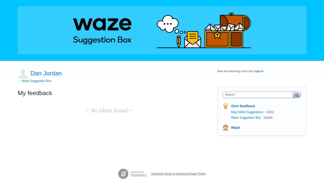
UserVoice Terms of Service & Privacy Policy (178, 173)
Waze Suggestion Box (246, 117)
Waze (235, 127)
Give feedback (243, 106)
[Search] (297, 94)
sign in (259, 71)
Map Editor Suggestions (247, 112)
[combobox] (259, 94)
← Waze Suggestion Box (34, 81)
